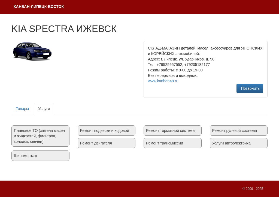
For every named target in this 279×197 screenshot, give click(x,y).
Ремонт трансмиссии (164, 143)
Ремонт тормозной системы (170, 130)
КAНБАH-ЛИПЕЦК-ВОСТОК (39, 6)
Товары (22, 108)
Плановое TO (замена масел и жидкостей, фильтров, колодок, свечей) (39, 136)
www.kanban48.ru (163, 81)
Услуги (44, 108)
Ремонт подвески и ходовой (104, 130)
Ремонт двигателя (96, 143)
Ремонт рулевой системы (234, 130)
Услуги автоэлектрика (231, 143)
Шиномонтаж (25, 155)
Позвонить (250, 88)
